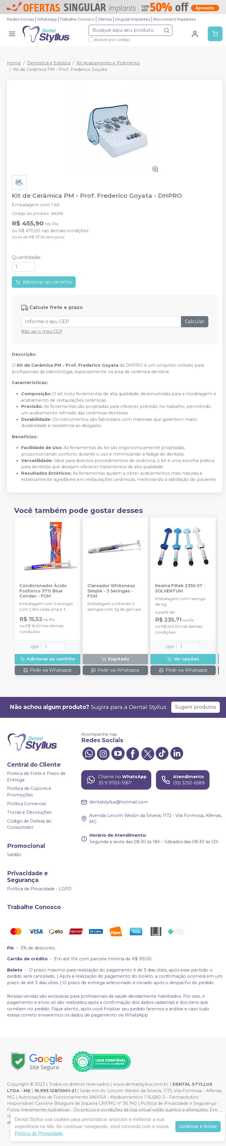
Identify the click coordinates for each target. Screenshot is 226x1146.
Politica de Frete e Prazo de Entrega (36, 777)
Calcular (195, 321)
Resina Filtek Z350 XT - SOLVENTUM (180, 588)
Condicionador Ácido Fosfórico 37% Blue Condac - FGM (43, 591)
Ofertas (105, 19)
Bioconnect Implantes (174, 19)
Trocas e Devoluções (29, 812)
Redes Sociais (20, 19)
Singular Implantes (132, 19)
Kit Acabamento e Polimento (108, 63)
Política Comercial (26, 803)
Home (14, 63)
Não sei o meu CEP (41, 331)
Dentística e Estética (48, 63)
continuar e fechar (198, 1126)
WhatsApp (47, 19)
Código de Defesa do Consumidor (29, 824)
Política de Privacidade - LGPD (39, 888)
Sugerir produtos (195, 707)
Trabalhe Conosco (77, 19)
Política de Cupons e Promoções (29, 792)
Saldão (14, 854)
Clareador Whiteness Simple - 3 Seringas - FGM (111, 591)
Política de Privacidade (39, 1133)
